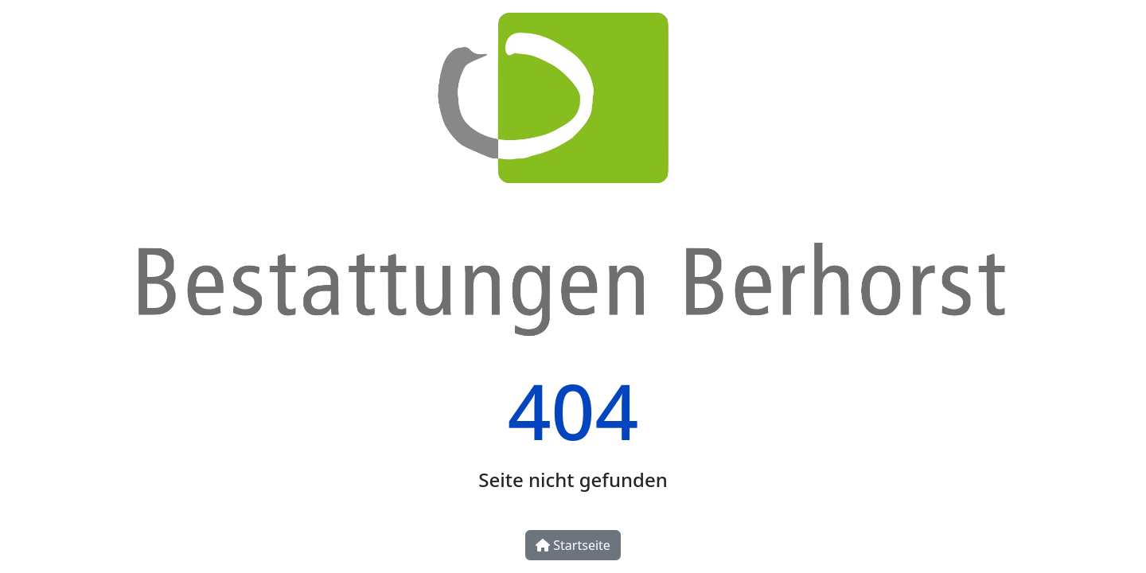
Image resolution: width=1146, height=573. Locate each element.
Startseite (573, 545)
